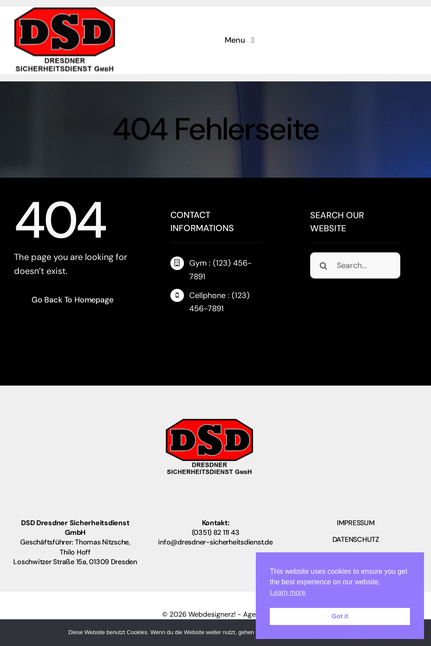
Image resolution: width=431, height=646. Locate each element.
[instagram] (208, 330)
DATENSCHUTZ (355, 539)
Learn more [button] (288, 592)
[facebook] (174, 330)
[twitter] (191, 330)
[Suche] (323, 266)
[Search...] (355, 266)
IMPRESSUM (356, 522)
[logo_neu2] (64, 9)
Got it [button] (340, 616)
